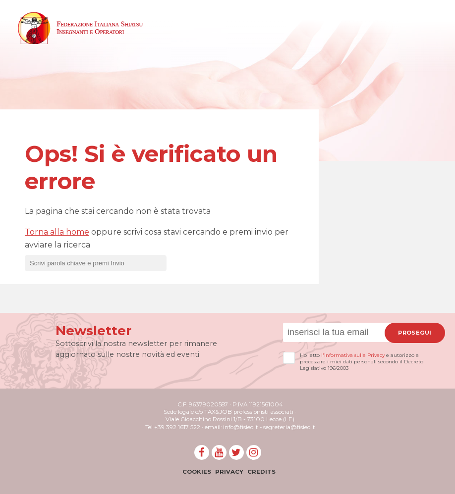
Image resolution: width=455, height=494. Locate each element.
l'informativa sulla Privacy (353, 355)
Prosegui (414, 332)
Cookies (196, 471)
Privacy (229, 471)
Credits (261, 471)
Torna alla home (57, 232)
